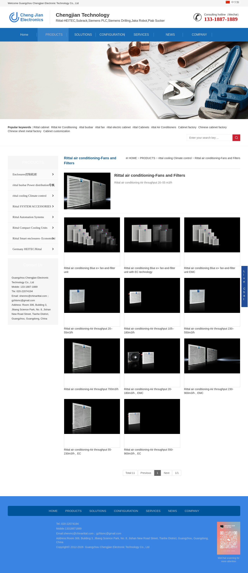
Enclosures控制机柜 (25, 174)
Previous (145, 472)
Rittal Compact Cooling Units (30, 227)
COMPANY (197, 34)
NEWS (168, 34)
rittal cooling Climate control (29, 195)
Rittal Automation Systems (28, 217)
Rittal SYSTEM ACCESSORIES (32, 206)
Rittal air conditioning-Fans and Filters (217, 158)
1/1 (177, 472)
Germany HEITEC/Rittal (27, 249)
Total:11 (130, 472)
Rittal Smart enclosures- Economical (34, 238)
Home (22, 34)
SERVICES (139, 34)
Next (166, 472)
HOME (133, 158)
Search (236, 137)
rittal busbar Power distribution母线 (34, 185)
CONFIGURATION (110, 34)
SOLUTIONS (81, 34)
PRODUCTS (52, 34)
